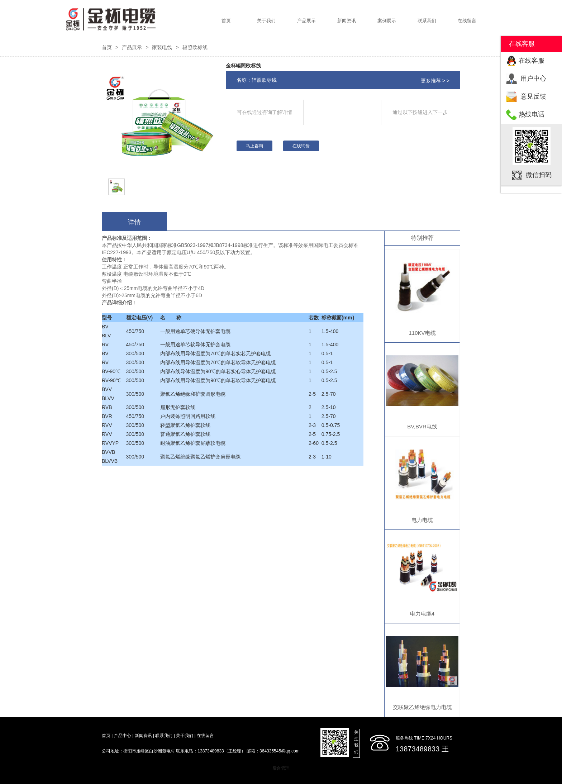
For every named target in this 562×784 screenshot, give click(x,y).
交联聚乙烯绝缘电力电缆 (422, 707)
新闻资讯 (346, 20)
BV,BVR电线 (422, 426)
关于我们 (266, 20)
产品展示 (306, 20)
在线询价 (301, 145)
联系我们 (427, 20)
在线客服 (531, 60)
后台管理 (281, 768)
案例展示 (386, 20)
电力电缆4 (422, 613)
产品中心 (122, 735)
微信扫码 (539, 175)
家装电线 (162, 47)
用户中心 (533, 78)
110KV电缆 (422, 333)
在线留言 (467, 20)
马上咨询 (254, 145)
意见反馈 (533, 96)
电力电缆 (422, 520)
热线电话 (531, 114)
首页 (226, 20)
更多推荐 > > (435, 81)
